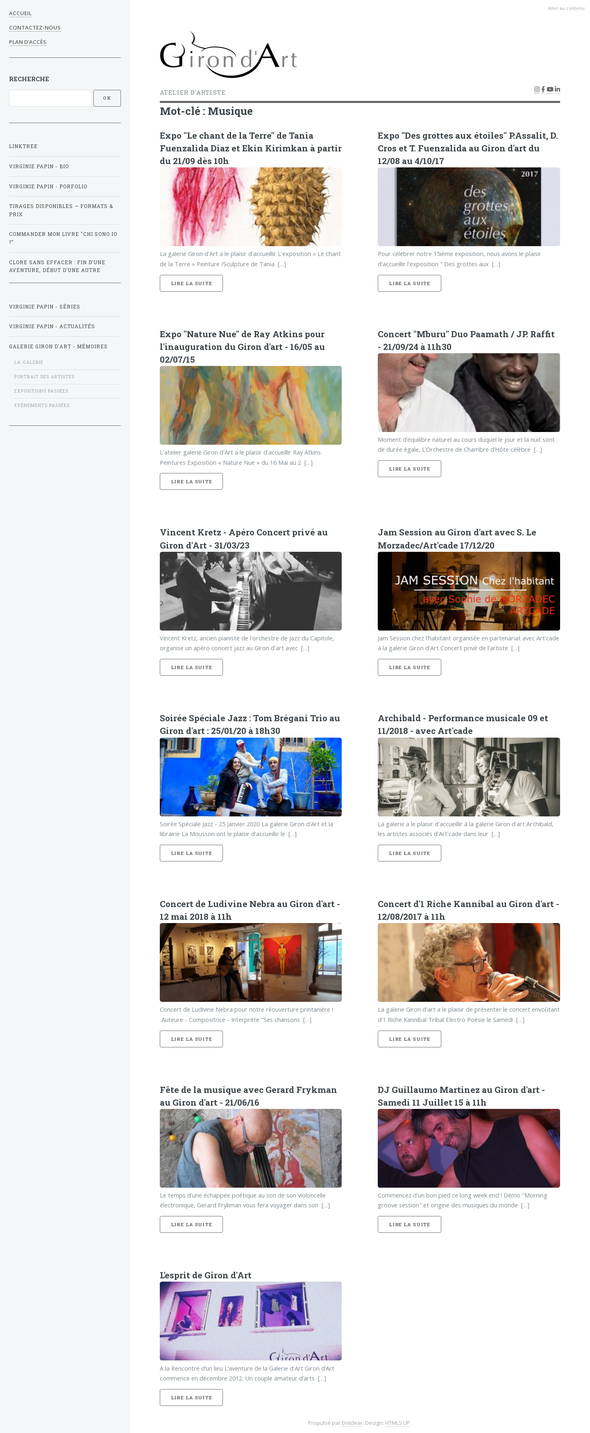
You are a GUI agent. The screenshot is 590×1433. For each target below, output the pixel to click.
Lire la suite (191, 283)
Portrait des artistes (44, 376)
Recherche (29, 79)
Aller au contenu (566, 8)
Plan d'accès (27, 42)
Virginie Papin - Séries (44, 307)
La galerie (28, 362)
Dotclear (352, 1422)
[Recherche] (50, 98)
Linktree (23, 146)
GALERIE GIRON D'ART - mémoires (58, 346)
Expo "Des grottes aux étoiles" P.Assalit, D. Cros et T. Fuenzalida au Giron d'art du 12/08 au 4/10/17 (468, 148)
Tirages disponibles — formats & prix (61, 210)
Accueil (20, 13)
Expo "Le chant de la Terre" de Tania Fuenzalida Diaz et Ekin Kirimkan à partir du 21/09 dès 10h (251, 148)
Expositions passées (41, 391)
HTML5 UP (397, 1422)
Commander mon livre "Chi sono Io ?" (63, 238)
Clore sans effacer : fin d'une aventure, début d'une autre (57, 266)
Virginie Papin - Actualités (52, 326)
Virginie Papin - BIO (39, 166)
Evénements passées (42, 405)
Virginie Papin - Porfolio (48, 186)
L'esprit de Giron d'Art (206, 1275)
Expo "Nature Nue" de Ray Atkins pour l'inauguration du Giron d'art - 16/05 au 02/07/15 (242, 346)
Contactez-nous (35, 27)
